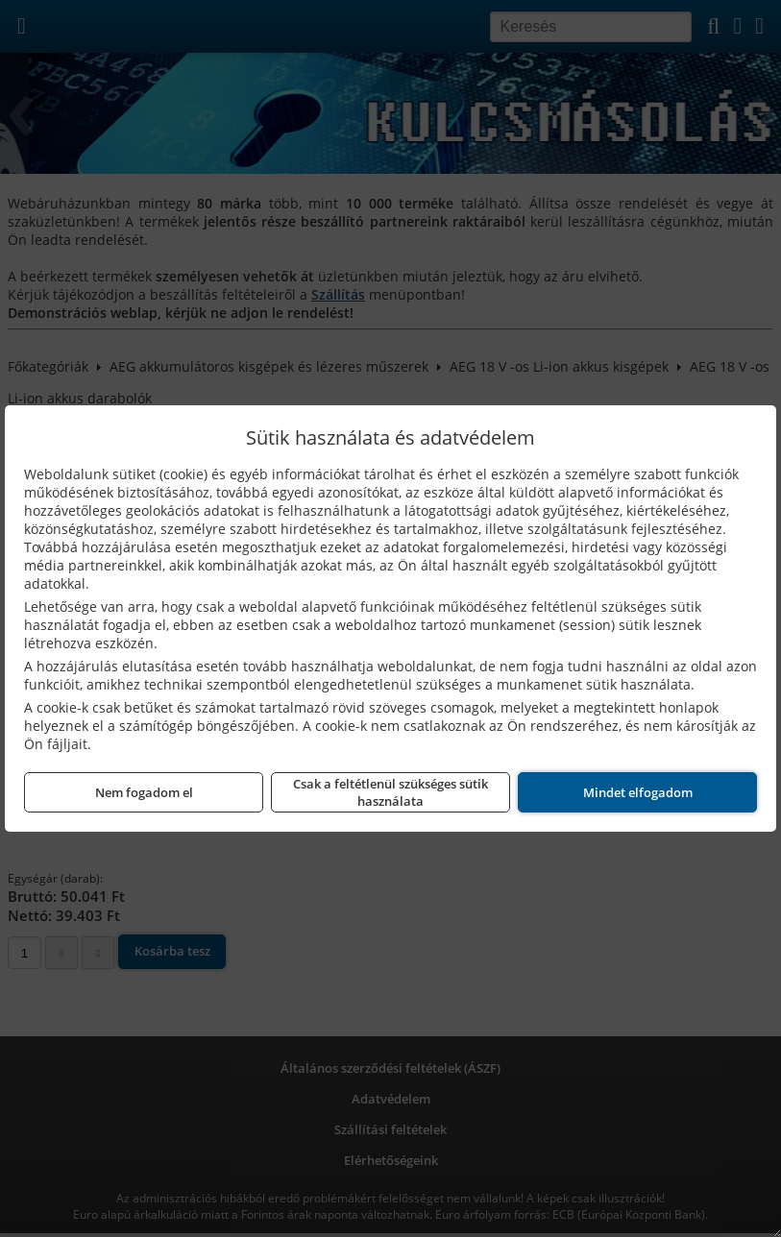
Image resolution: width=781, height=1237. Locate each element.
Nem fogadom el (144, 792)
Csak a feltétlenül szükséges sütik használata (390, 792)
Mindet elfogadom (638, 792)
